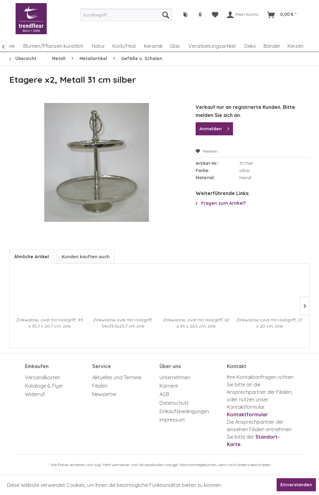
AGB (164, 394)
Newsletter (104, 394)
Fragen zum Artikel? (221, 203)
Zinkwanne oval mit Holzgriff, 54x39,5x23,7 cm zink (123, 323)
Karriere (169, 386)
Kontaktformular (247, 414)
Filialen (99, 386)
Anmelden (214, 128)
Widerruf (35, 394)
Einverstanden (296, 485)
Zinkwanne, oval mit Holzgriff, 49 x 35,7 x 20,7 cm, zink (49, 323)
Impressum (172, 420)
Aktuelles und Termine (116, 377)
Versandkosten (42, 377)
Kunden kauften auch (86, 256)
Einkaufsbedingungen (184, 411)
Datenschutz (174, 403)
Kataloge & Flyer (44, 386)
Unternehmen (175, 377)
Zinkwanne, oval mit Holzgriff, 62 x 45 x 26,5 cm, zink (196, 323)
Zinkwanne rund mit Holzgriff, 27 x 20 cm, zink (269, 323)
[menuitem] (126, 15)
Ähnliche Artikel (31, 256)
